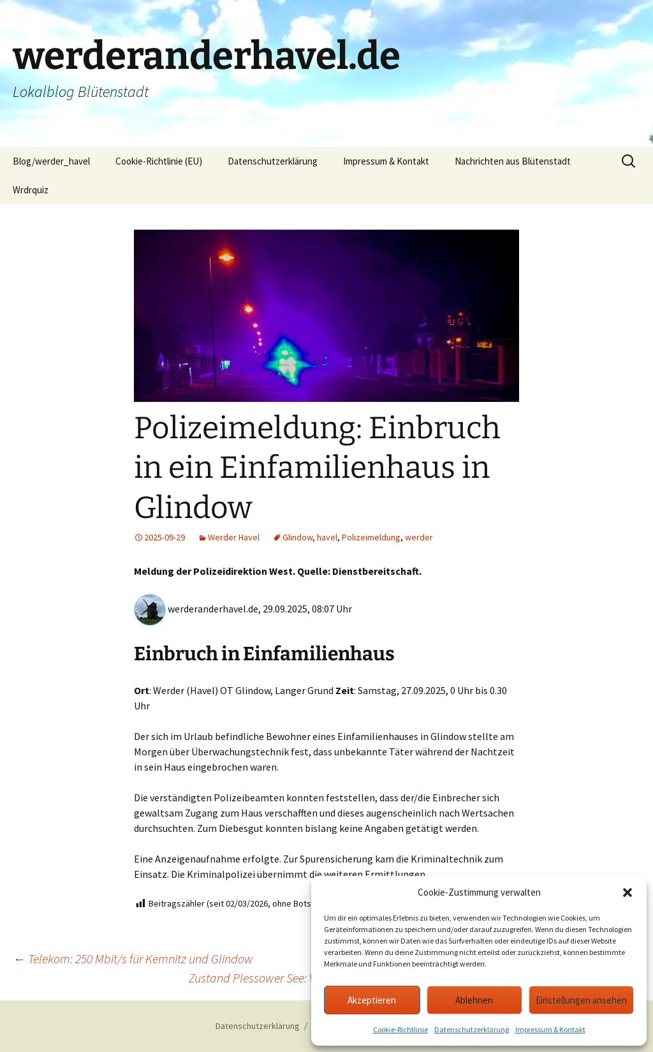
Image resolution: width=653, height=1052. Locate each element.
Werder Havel (234, 537)
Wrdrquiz (30, 190)
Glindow (297, 537)
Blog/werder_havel (51, 161)
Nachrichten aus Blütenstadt (513, 161)
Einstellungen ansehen (581, 1000)
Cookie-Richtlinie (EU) (158, 161)
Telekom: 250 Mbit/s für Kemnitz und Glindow (133, 959)
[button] (627, 892)
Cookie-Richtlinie (400, 1029)
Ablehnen (474, 1000)
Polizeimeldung (371, 537)
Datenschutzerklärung (471, 1029)
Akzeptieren (372, 1000)
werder (419, 537)
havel (327, 537)
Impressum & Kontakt (550, 1029)
